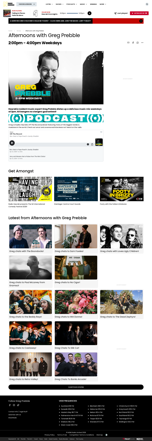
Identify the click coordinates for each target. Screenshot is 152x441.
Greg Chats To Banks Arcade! (76, 367)
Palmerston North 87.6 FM (72, 415)
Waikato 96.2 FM (67, 422)
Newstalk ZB (12, 439)
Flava (41, 439)
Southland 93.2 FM (126, 415)
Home (10, 31)
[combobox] (142, 42)
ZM (18, 439)
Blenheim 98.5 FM (97, 406)
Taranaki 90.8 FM (68, 418)
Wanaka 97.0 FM (96, 422)
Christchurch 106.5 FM (128, 406)
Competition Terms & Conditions (81, 435)
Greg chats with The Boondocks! (30, 239)
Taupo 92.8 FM (96, 418)
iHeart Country (53, 439)
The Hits (23, 439)
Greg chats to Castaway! (30, 335)
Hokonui (72, 439)
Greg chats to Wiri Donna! (76, 304)
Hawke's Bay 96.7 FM (69, 412)
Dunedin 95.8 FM (67, 409)
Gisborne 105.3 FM (97, 409)
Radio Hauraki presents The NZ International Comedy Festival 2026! (30, 193)
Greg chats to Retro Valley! (30, 367)
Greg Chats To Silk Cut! (76, 335)
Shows (19, 31)
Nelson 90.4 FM (96, 412)
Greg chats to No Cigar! (76, 271)
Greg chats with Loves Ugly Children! (121, 239)
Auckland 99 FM (67, 406)
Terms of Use (62, 435)
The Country (79, 439)
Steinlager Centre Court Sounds (76, 192)
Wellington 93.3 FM (126, 422)
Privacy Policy (50, 435)
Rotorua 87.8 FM (96, 415)
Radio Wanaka (63, 439)
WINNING (93, 4)
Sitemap (99, 435)
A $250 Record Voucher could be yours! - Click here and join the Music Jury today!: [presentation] (76, 21)
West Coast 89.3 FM (69, 425)
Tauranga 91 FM (125, 418)
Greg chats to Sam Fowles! (76, 239)
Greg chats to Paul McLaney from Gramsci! (30, 271)
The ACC (29, 439)
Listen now (45, 13)
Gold (45, 439)
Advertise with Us (14, 415)
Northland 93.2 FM (126, 412)
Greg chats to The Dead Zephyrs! (121, 304)
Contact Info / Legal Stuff (17, 412)
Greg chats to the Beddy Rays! (30, 304)
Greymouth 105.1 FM (127, 409)
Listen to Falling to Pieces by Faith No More (15, 13)
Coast (36, 439)
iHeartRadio (12, 418)
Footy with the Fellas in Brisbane (122, 192)
